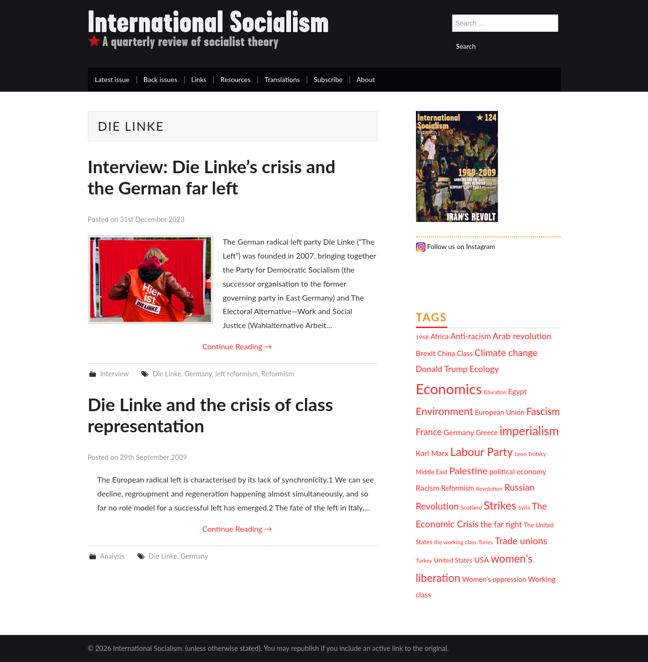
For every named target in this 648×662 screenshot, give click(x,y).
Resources (235, 79)
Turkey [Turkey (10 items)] (424, 560)
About (366, 79)
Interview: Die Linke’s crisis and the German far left (212, 176)
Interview (114, 374)
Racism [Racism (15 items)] (428, 487)
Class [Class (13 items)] (465, 353)
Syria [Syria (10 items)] (524, 507)
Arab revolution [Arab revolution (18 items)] (522, 336)
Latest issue (112, 79)
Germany (198, 374)
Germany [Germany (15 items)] (458, 432)
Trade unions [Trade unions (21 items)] (521, 540)
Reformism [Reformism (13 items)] (457, 488)
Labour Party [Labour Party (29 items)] (481, 451)
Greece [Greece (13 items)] (486, 432)
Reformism (278, 374)
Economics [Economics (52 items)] (449, 388)
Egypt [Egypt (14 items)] (517, 391)
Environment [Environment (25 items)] (444, 411)
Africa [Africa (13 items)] (439, 336)
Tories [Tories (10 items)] (485, 541)
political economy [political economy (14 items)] (517, 471)
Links (199, 79)
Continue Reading (237, 346)
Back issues (160, 79)
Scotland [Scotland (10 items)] (471, 507)
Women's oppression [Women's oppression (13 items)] (494, 579)
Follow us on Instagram (456, 246)
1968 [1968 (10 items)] (422, 336)
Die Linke (166, 374)
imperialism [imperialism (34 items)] (529, 431)
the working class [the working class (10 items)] (455, 541)
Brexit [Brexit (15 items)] (426, 353)
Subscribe (328, 79)
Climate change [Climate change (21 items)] (506, 352)
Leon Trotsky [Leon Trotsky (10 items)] (530, 453)
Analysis (112, 556)
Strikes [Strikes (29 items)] (499, 505)
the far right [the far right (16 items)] (501, 524)
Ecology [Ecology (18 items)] (484, 368)
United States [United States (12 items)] (453, 560)
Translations (282, 79)
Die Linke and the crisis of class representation (210, 414)
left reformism (236, 374)
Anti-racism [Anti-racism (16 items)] (471, 336)
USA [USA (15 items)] (481, 559)
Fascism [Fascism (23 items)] (543, 411)
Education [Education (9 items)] (495, 392)
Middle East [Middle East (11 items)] (432, 472)
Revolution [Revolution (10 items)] (489, 488)
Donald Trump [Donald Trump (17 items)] (442, 369)
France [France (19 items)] (429, 432)
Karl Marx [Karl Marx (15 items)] (432, 452)
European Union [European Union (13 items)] (499, 412)
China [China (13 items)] (446, 353)
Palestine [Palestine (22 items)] (468, 470)
